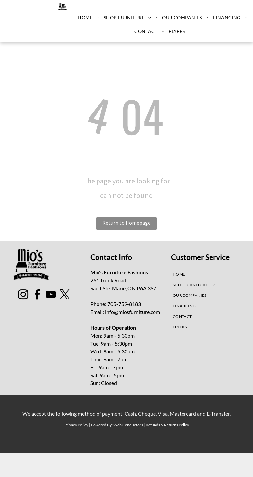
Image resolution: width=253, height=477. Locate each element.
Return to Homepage (126, 222)
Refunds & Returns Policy (167, 424)
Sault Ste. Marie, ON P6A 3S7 (123, 288)
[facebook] (37, 295)
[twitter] (65, 295)
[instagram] (23, 295)
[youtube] (51, 295)
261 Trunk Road (108, 280)
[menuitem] (86, 18)
